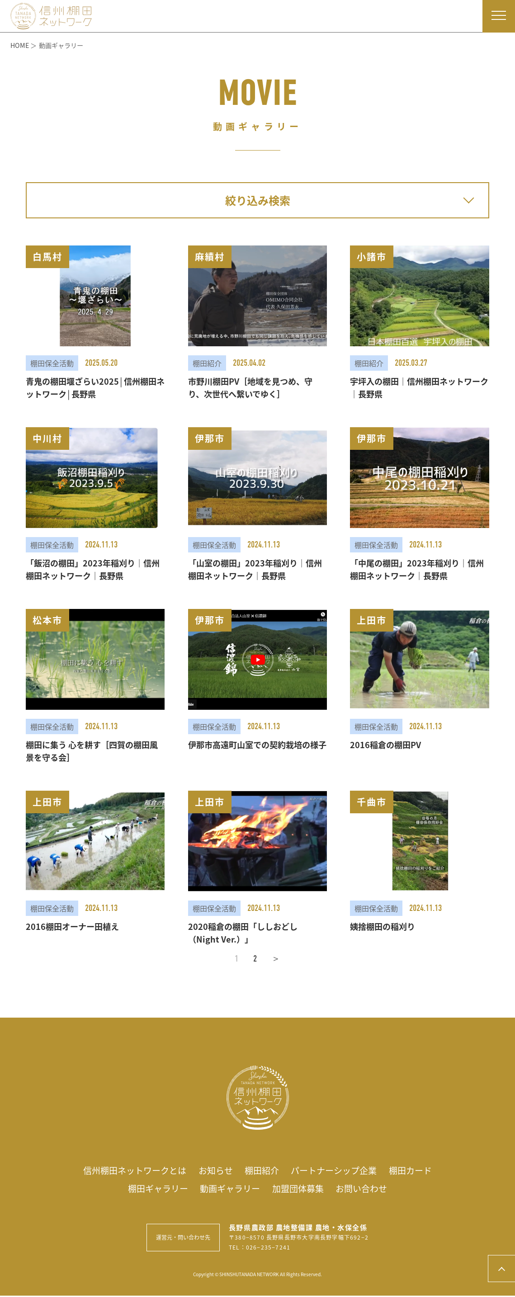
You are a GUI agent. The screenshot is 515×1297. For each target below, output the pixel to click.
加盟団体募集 (300, 1189)
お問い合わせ (366, 1189)
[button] (95, 322)
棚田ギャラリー (153, 1189)
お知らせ (214, 1170)
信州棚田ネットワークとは (130, 1170)
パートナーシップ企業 (337, 1170)
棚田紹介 (262, 1170)
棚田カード (416, 1170)
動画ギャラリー (228, 1189)
